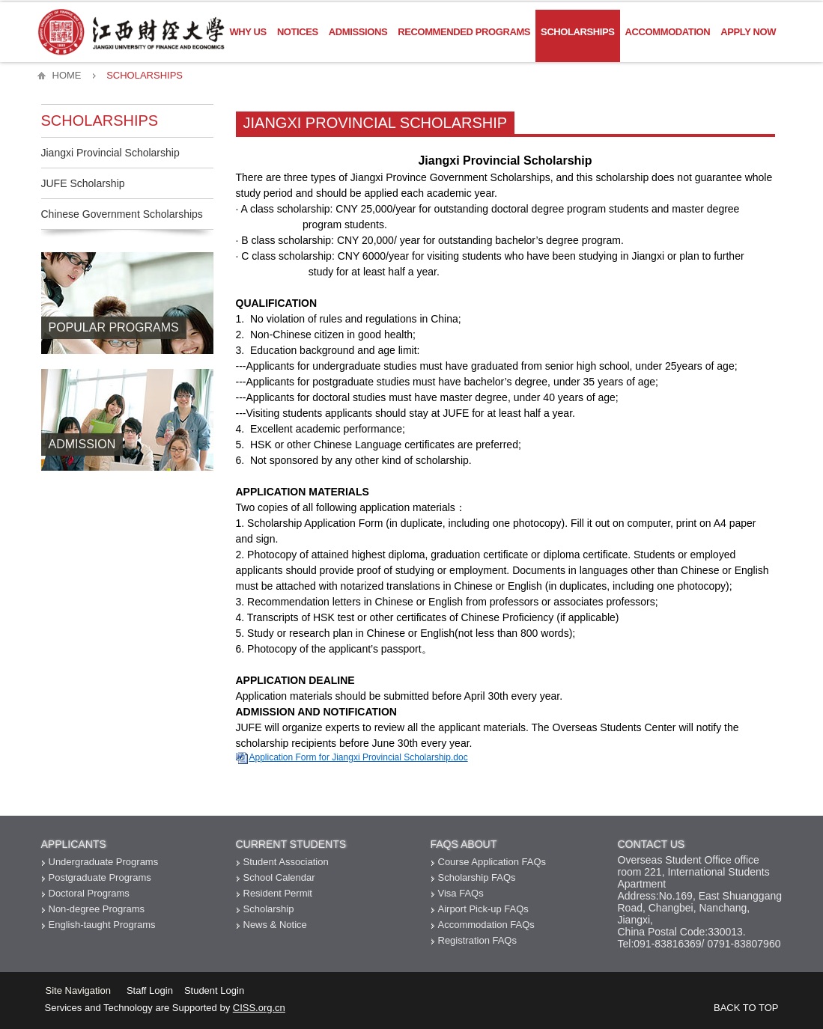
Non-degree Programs (97, 909)
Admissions (358, 31)
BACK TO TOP (746, 1007)
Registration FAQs (477, 940)
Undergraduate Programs (104, 861)
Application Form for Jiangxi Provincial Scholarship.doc (358, 757)
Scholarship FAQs (477, 877)
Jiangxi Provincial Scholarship (110, 153)
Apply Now (748, 31)
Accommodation (668, 31)
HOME (67, 75)
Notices (297, 31)
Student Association (286, 861)
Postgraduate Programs (100, 877)
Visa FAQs (461, 893)
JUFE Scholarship (83, 183)
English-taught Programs (102, 924)
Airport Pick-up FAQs (483, 909)
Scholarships (578, 31)
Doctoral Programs (89, 893)
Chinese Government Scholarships (122, 214)
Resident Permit (277, 893)
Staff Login (150, 990)
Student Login (214, 990)
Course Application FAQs (492, 861)
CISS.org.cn (259, 1007)
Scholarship (268, 909)
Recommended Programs (464, 31)
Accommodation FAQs (486, 924)
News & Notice (275, 924)
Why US (248, 31)
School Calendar (279, 877)
